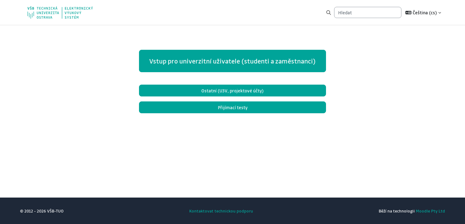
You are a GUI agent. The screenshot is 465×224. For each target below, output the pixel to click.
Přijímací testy (232, 107)
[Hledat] (367, 12)
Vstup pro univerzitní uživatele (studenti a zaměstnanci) (232, 61)
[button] (423, 12)
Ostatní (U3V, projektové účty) (232, 90)
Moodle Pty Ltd (430, 210)
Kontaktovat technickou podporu (221, 210)
